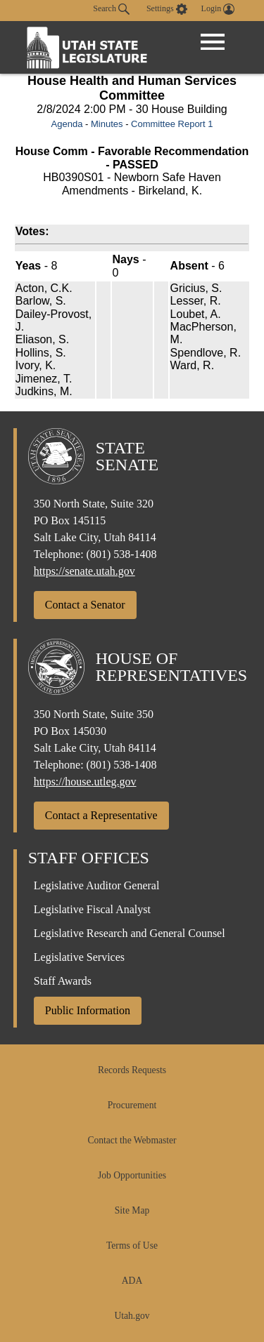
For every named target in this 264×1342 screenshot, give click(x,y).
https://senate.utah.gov (84, 571)
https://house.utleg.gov (85, 782)
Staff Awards (63, 981)
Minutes (107, 124)
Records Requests (132, 1070)
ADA (132, 1280)
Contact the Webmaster (131, 1140)
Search (111, 9)
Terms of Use (132, 1245)
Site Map (132, 1210)
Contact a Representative (101, 815)
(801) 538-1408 (122, 554)
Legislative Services (79, 957)
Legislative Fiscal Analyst (92, 909)
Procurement (132, 1105)
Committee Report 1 (172, 124)
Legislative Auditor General (97, 885)
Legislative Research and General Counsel (129, 933)
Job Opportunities (132, 1175)
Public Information (87, 1010)
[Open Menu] (213, 42)
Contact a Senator (85, 605)
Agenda (67, 124)
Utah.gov (131, 1315)
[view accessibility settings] (167, 9)
